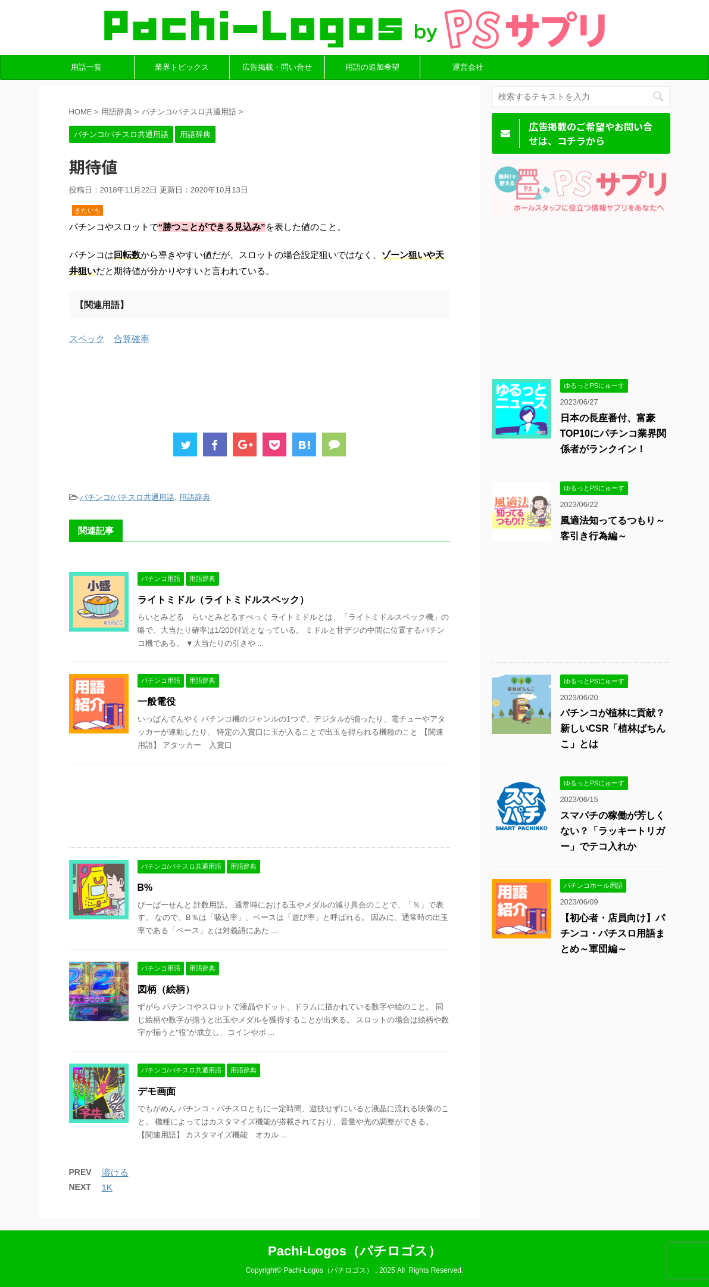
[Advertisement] (285, 385)
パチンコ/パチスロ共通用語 (127, 497)
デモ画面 (157, 1091)
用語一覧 (86, 67)
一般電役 (157, 702)
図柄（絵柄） (166, 989)
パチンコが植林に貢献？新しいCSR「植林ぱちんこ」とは (613, 728)
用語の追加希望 (372, 67)
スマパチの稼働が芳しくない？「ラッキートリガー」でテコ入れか (612, 830)
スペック (87, 339)
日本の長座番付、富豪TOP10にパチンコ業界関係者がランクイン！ (613, 433)
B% (145, 887)
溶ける (115, 1172)
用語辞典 (194, 497)
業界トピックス (182, 67)
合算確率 (131, 339)
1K (107, 1187)
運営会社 (467, 67)
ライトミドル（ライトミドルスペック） (223, 600)
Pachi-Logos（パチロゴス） (354, 1251)
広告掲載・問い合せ (277, 67)
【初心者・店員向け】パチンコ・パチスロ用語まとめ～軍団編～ (612, 933)
